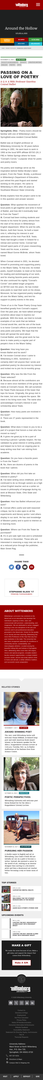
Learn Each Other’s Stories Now (25, 908)
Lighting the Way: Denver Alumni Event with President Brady (25, 934)
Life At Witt (21, 43)
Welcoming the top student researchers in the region (23, 899)
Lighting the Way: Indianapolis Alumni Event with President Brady (24, 924)
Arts (19, 65)
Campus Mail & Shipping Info (19, 1063)
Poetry (12, 65)
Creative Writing (35, 62)
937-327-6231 (14, 1056)
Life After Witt (35, 43)
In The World (35, 39)
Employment (21, 1015)
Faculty (23, 62)
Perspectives (24, 793)
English (4, 65)
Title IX (21, 1035)
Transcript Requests (21, 1037)
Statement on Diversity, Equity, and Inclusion (21, 1032)
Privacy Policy (21, 1020)
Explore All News (21, 33)
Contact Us (21, 1010)
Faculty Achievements (9, 62)
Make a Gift (21, 962)
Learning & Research (7, 40)
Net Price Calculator (21, 1018)
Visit (5, 1076)
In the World (21, 59)
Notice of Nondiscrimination (21, 1022)
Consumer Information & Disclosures (21, 1025)
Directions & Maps (21, 1013)
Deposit (26, 1076)
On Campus (21, 39)
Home (3, 48)
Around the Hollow (11, 48)
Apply (16, 1076)
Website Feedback (21, 1027)
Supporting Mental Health (23, 890)
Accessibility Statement (21, 1030)
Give (38, 1076)
